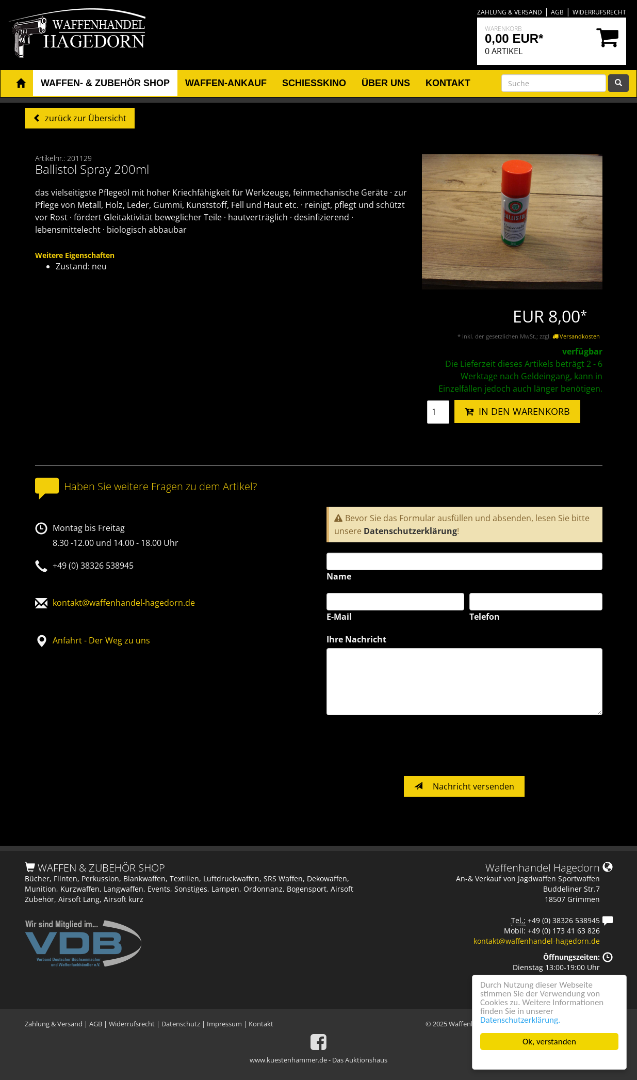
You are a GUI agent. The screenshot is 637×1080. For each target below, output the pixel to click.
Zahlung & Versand (509, 12)
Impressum (224, 1023)
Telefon (484, 616)
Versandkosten (576, 336)
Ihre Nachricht (356, 639)
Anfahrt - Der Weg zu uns (101, 640)
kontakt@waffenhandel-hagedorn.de (124, 602)
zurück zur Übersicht (84, 118)
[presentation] (404, 746)
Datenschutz (180, 1023)
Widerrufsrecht (599, 12)
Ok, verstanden (549, 1041)
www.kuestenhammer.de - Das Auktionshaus (318, 1060)
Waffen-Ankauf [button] (226, 83)
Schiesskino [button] (314, 83)
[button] (20, 83)
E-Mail (339, 616)
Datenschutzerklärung (410, 531)
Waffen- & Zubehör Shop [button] (105, 83)
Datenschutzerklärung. (520, 1019)
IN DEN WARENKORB (517, 411)
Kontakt (261, 1023)
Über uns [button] (386, 83)
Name (338, 576)
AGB (557, 12)
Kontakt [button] (448, 83)
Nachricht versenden (464, 786)
